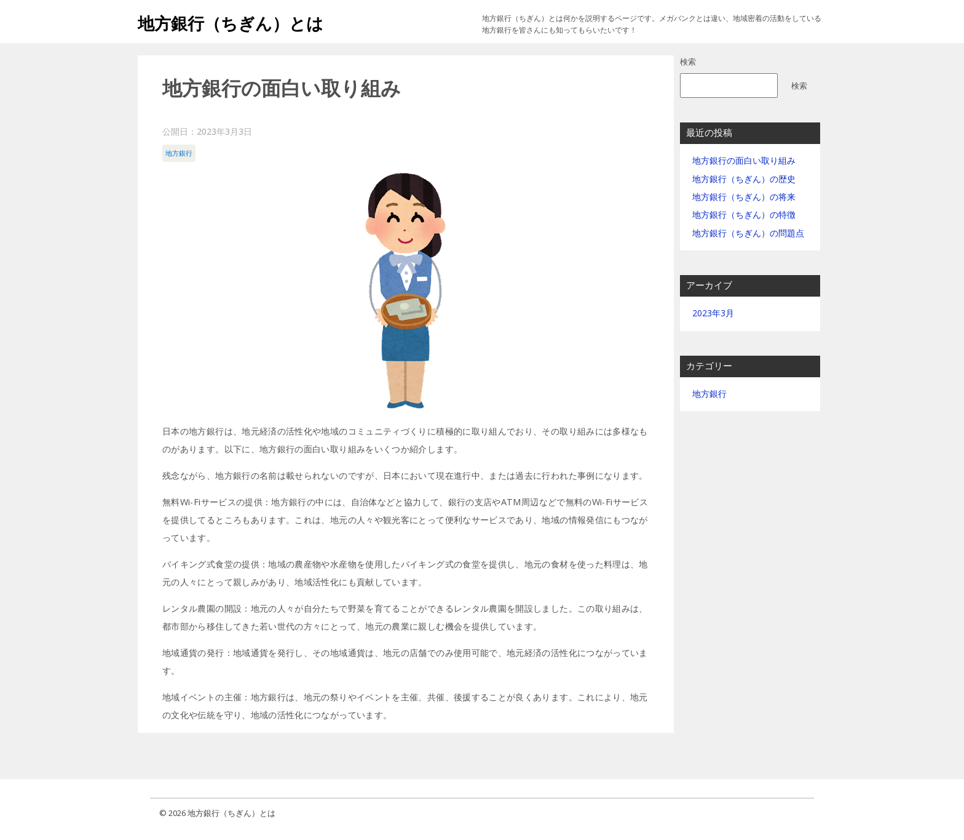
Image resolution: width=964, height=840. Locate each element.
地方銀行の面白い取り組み (744, 160)
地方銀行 (178, 153)
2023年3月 (713, 313)
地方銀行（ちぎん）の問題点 (748, 233)
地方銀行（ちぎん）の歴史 (744, 179)
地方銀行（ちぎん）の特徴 (744, 214)
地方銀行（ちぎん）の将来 (744, 196)
